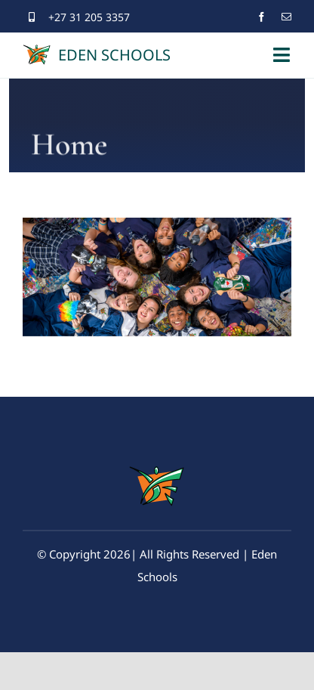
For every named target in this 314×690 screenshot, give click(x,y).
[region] (157, 277)
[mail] (286, 17)
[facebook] (261, 17)
